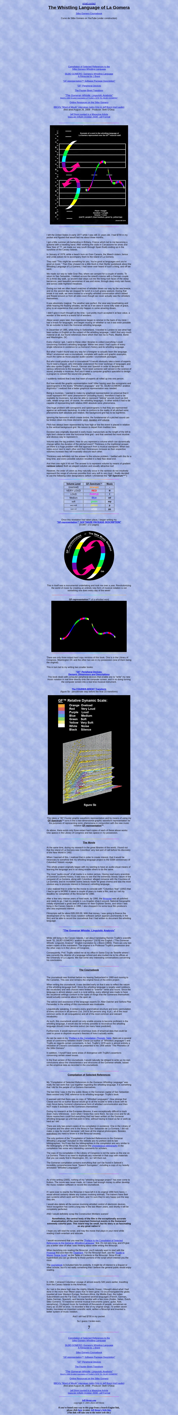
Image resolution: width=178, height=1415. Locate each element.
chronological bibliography (105, 1146)
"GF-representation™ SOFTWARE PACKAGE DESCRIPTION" (89, 522)
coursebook (57, 1265)
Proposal (51, 1253)
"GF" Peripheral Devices (89, 86)
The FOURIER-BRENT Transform (89, 689)
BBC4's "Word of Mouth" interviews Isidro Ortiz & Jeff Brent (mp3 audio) (89, 107)
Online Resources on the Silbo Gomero (89, 1378)
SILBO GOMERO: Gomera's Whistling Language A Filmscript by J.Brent (89, 75)
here (80, 1410)
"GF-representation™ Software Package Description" (89, 81)
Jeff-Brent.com (89, 1400)
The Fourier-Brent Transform (89, 90)
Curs (89, 41)
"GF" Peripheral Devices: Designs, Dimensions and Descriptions (89, 673)
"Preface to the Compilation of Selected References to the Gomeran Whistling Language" (85, 1241)
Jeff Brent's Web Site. (101, 1410)
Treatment (78, 1253)
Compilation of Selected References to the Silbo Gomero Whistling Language (89, 1339)
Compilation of (75, 66)
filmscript (107, 898)
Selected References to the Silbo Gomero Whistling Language (91, 67)
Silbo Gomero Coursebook (89, 13)
